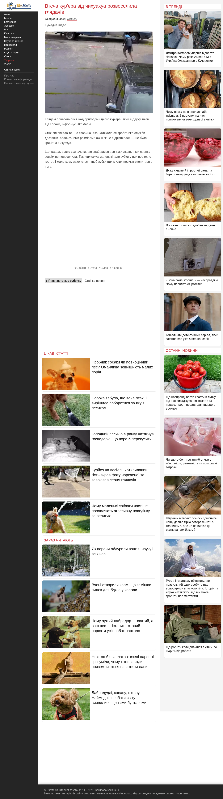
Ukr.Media (84, 124)
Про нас (9, 75)
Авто (7, 14)
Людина (117, 267)
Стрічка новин (94, 280)
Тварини (72, 18)
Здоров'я (9, 25)
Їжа (6, 29)
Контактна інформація (18, 79)
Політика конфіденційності (20, 83)
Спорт (7, 56)
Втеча (93, 267)
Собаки (81, 267)
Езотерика (10, 21)
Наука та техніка (13, 41)
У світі (7, 64)
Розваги (8, 48)
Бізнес (7, 18)
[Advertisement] (99, 316)
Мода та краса (12, 37)
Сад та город (11, 52)
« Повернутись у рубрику (63, 280)
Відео (104, 267)
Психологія (10, 44)
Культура (9, 33)
